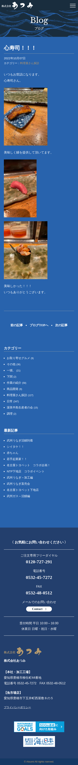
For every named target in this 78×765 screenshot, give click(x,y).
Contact (37, 609)
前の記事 (16, 325)
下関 (11, 376)
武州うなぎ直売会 (18, 483)
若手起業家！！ (17, 459)
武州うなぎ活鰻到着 (20, 440)
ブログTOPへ (39, 325)
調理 (11, 413)
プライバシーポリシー (17, 707)
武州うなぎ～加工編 (20, 477)
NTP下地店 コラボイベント (26, 471)
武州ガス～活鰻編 (18, 496)
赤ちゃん (12, 452)
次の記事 (61, 325)
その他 (14, 364)
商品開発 (14, 389)
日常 (13, 401)
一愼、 (14, 370)
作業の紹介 (16, 382)
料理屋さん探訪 (29, 63)
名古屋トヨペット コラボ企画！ (28, 465)
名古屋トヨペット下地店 (23, 489)
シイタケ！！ (15, 446)
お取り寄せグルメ (20, 358)
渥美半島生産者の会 (22, 407)
